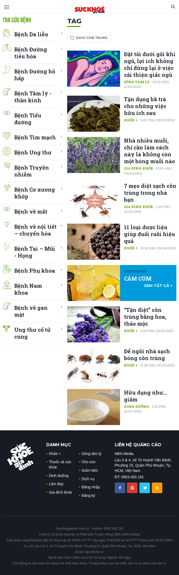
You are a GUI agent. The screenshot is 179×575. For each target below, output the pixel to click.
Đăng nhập (91, 487)
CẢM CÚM (138, 278)
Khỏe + (130, 120)
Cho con (88, 462)
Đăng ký (88, 495)
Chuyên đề (135, 271)
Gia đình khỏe (138, 168)
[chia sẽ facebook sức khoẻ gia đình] (120, 487)
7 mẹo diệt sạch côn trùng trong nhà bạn (150, 192)
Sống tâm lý (137, 81)
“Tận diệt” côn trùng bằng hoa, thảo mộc (145, 316)
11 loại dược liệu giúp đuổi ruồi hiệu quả (149, 234)
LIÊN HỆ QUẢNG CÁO (138, 444)
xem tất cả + (158, 285)
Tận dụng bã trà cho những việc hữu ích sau (145, 106)
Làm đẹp (56, 484)
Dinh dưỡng (136, 406)
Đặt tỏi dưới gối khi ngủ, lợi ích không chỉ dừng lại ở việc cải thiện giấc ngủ (150, 64)
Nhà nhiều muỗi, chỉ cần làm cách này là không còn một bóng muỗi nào (149, 151)
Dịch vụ (88, 479)
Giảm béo (90, 470)
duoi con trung (92, 38)
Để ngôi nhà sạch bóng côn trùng (147, 354)
